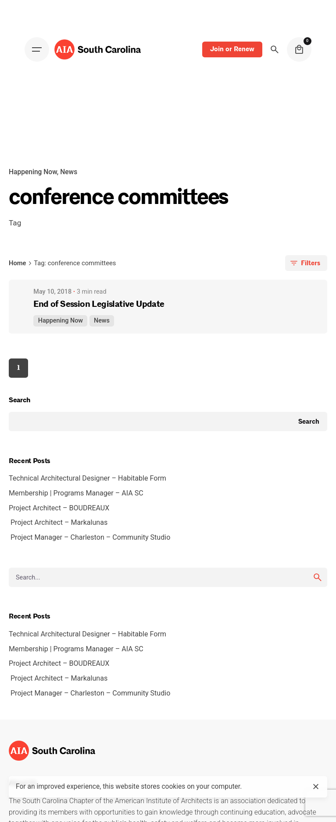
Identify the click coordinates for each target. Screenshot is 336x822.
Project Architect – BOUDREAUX (61, 508)
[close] (316, 786)
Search (19, 400)
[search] (317, 577)
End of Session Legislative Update (98, 304)
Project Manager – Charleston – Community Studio (90, 537)
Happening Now (60, 320)
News (102, 320)
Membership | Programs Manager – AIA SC (78, 493)
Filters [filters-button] (304, 263)
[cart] (299, 49)
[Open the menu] (37, 49)
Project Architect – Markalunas (59, 522)
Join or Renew (232, 49)
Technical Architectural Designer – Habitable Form (89, 478)
